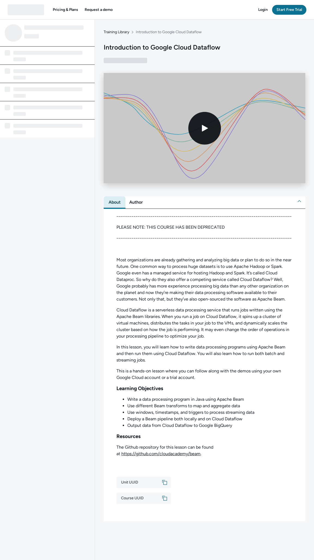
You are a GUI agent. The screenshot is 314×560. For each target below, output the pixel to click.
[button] (65, 10)
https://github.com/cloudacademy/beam (161, 453)
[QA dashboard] (25, 9)
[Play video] (204, 128)
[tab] (114, 202)
